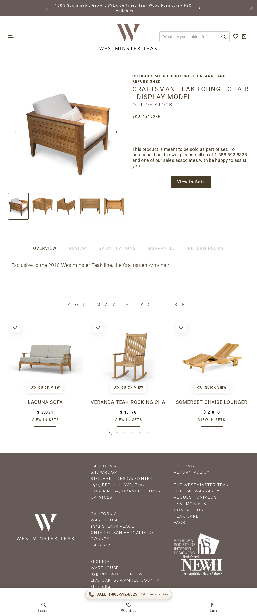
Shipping (184, 466)
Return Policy (192, 472)
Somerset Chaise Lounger (211, 402)
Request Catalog (195, 497)
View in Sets (191, 182)
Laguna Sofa (45, 402)
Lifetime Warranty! (197, 491)
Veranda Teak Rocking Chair (128, 402)
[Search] (223, 37)
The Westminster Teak (201, 485)
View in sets (45, 420)
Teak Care (186, 516)
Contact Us (188, 510)
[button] (47, 8)
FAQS (179, 522)
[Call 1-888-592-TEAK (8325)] (128, 594)
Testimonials (190, 503)
